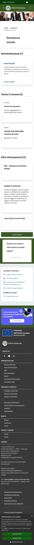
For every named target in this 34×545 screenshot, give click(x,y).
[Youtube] (9, 356)
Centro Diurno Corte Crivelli (14, 218)
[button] (17, 542)
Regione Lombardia (9, 2)
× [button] (32, 516)
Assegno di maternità (12, 185)
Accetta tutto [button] (16, 534)
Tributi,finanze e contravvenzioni (14, 405)
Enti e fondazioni (9, 373)
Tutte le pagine (17, 234)
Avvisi (6, 426)
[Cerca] (30, 8)
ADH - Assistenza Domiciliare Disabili (15, 167)
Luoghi (6, 434)
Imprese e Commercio (10, 394)
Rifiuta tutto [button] (17, 538)
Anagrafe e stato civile (11, 391)
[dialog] (17, 529)
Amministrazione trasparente (13, 512)
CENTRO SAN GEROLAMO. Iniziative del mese (14, 132)
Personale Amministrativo (12, 379)
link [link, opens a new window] (7, 530)
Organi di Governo (9, 364)
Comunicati (7, 423)
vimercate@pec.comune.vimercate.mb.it (16, 479)
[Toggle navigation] (4, 8)
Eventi (6, 437)
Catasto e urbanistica (10, 396)
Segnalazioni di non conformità (13, 503)
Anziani (6, 128)
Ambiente (7, 408)
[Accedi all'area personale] (27, 2)
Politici (6, 376)
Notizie (6, 420)
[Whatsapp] (14, 356)
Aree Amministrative (10, 367)
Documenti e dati (9, 382)
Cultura (6, 103)
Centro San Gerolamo (12, 106)
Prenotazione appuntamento (13, 492)
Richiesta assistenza (10, 501)
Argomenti (14, 28)
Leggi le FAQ (8, 498)
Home (6, 28)
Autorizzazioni (8, 411)
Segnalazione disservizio (11, 495)
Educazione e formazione (11, 402)
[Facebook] (4, 356)
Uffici (5, 370)
